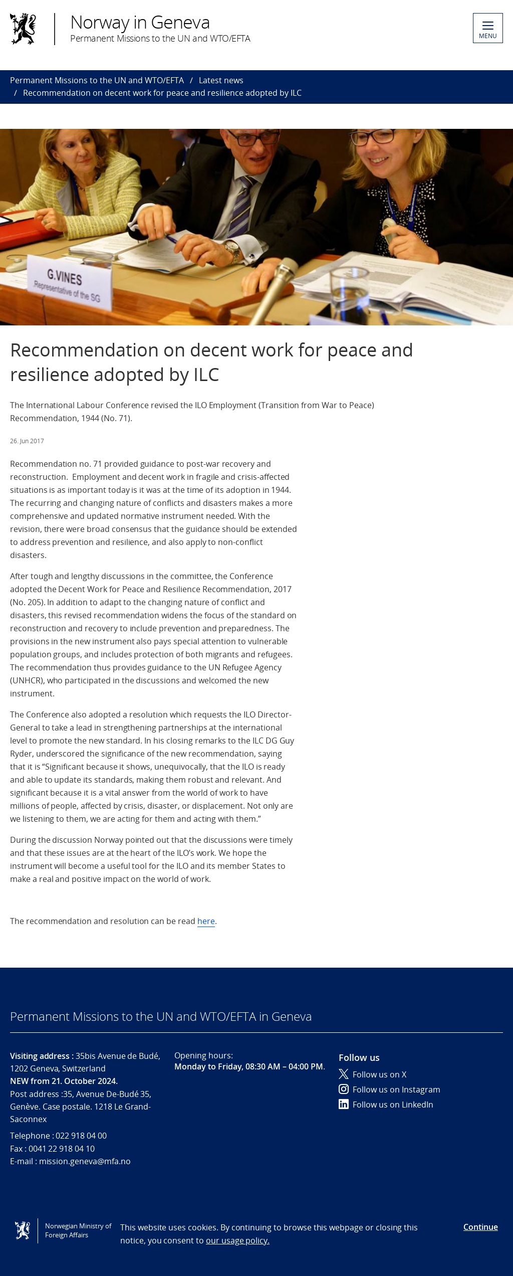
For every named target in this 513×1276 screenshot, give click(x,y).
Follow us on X (372, 1074)
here (206, 921)
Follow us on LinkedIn (386, 1104)
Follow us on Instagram (389, 1089)
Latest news (221, 80)
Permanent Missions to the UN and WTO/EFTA (97, 80)
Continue (480, 1226)
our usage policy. (238, 1240)
